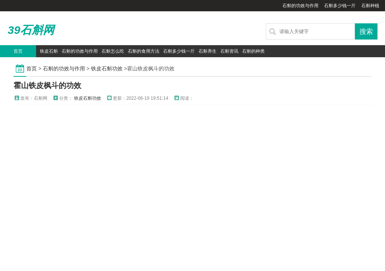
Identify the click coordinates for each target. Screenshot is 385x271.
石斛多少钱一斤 (340, 5)
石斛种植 (370, 5)
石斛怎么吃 (113, 51)
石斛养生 (208, 51)
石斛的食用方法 (143, 51)
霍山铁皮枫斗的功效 (47, 85)
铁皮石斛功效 (107, 68)
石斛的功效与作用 (300, 5)
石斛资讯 (229, 51)
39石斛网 (31, 30)
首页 (18, 51)
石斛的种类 (253, 51)
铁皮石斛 (49, 51)
